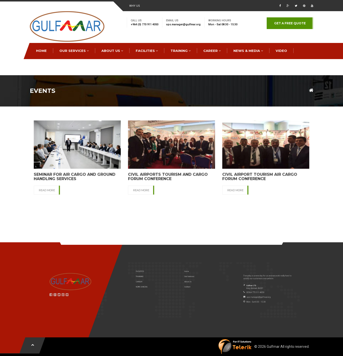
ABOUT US (112, 51)
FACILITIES (147, 51)
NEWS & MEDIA (248, 51)
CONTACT (45, 67)
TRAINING (181, 51)
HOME (41, 51)
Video (281, 51)
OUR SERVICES (74, 51)
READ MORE (59, 188)
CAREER (212, 51)
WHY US (134, 5)
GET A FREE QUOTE (290, 23)
